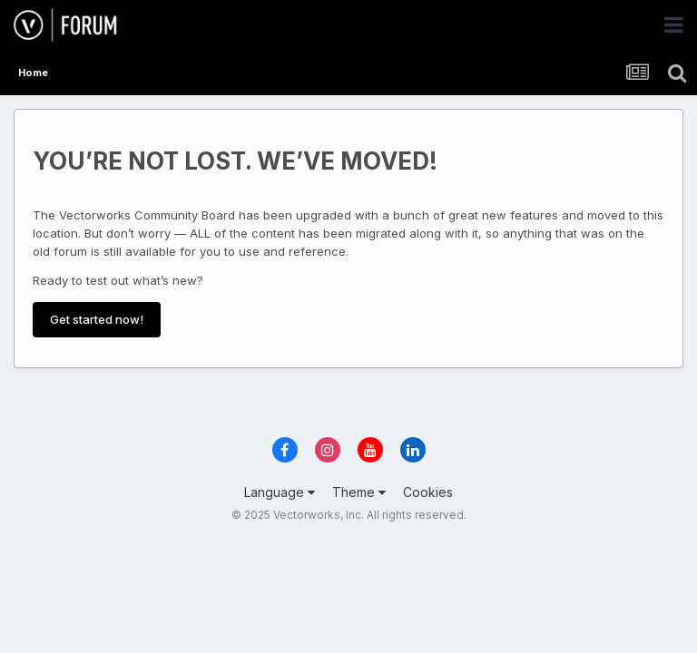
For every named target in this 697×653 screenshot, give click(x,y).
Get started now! (96, 319)
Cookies (428, 492)
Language (279, 492)
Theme (359, 492)
